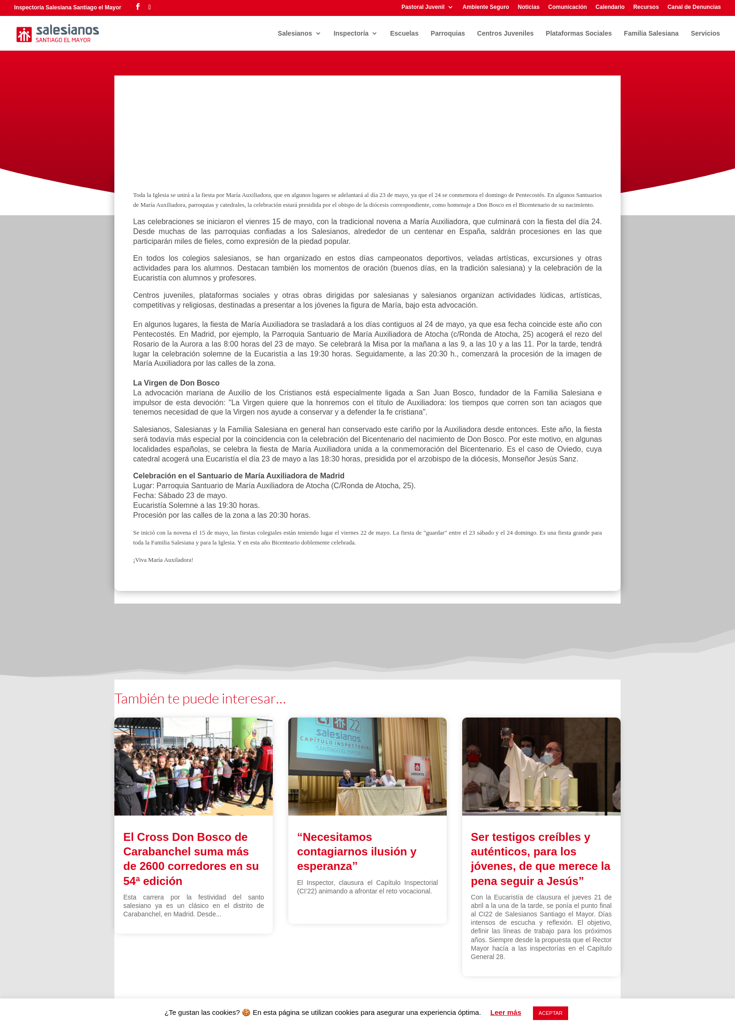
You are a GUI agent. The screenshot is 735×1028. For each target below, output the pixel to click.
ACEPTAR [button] (550, 1013)
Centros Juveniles (505, 33)
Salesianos (295, 33)
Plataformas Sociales (579, 33)
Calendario (610, 7)
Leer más (505, 1012)
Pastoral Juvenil (422, 7)
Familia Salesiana (651, 33)
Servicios (705, 33)
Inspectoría (351, 33)
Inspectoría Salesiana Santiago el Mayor (67, 7)
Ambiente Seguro (486, 7)
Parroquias (448, 33)
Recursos (646, 7)
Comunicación (567, 7)
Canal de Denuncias (694, 7)
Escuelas (404, 33)
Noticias (529, 7)
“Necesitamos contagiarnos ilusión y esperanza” (357, 851)
